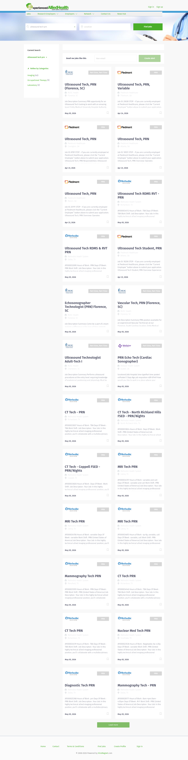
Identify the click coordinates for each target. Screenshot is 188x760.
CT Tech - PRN (75, 412)
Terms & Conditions (75, 746)
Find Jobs (148, 27)
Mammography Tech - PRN (137, 685)
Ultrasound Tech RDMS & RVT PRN (86, 250)
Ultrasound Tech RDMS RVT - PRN (138, 195)
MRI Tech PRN (128, 467)
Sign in (151, 7)
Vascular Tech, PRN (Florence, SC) (139, 305)
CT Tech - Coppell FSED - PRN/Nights (82, 469)
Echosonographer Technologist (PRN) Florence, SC (86, 307)
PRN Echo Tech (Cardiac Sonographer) (135, 359)
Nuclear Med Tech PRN (134, 631)
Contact (56, 746)
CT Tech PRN (127, 576)
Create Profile (120, 746)
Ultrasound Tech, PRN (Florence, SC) (80, 86)
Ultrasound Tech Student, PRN (140, 248)
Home (43, 746)
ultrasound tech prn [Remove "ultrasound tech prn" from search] (36, 57)
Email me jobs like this (76, 58)
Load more (113, 725)
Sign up (159, 7)
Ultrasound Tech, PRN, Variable (134, 86)
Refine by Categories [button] (39, 68)
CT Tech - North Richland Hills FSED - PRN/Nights (139, 414)
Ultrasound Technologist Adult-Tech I (83, 359)
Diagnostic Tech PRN (80, 685)
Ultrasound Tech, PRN (80, 139)
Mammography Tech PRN (83, 576)
